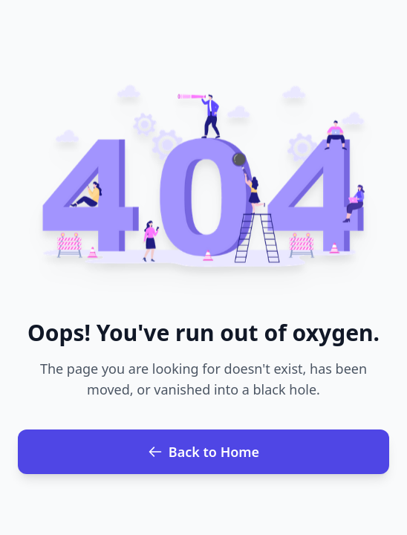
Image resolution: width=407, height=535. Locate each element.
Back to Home (203, 452)
